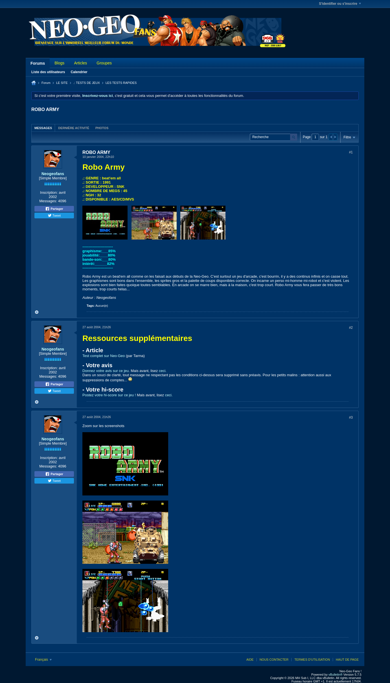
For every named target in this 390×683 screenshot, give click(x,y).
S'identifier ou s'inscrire (340, 4)
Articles (80, 63)
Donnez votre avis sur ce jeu (105, 371)
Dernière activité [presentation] (73, 128)
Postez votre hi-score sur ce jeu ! (109, 395)
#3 (351, 417)
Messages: (48, 201)
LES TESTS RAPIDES (121, 82)
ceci (162, 371)
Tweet (54, 215)
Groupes (104, 63)
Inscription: (49, 192)
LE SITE (62, 82)
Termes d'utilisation (312, 659)
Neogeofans (52, 173)
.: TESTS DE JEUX (86, 82)
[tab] (43, 128)
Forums (37, 63)
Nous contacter (274, 659)
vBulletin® (335, 674)
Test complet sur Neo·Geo (103, 356)
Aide (250, 659)
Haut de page (347, 659)
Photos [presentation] (101, 128)
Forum (46, 82)
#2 (351, 328)
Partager (54, 208)
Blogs (59, 63)
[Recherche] (273, 137)
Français (43, 660)
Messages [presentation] (43, 128)
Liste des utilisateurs (48, 72)
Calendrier (79, 72)
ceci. (169, 395)
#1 (351, 152)
